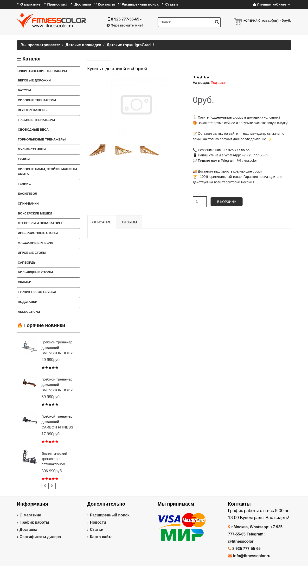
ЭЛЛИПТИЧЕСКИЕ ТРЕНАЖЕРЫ (42, 71)
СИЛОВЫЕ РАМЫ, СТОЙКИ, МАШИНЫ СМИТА (47, 171)
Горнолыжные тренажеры (42, 139)
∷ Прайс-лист (56, 4)
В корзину (226, 202)
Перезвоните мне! (125, 25)
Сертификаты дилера (40, 537)
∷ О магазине (28, 4)
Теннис (24, 184)
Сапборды (27, 262)
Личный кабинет (271, 4)
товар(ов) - (274, 20)
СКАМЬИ (24, 282)
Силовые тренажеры (37, 100)
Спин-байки (28, 203)
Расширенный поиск (109, 515)
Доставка (28, 530)
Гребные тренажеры (36, 120)
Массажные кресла (35, 243)
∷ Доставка (81, 4)
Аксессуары (29, 312)
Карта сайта (101, 537)
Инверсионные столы (38, 233)
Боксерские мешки (35, 213)
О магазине (30, 515)
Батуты (24, 90)
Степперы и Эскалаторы (40, 223)
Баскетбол (27, 193)
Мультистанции (32, 149)
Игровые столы (32, 252)
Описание (102, 222)
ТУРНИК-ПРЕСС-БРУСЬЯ (37, 292)
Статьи (96, 530)
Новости (98, 522)
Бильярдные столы (35, 272)
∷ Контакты (104, 4)
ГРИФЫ (24, 159)
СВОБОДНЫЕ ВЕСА (33, 129)
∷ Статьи (170, 4)
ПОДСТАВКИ (27, 302)
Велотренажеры (32, 110)
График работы (34, 522)
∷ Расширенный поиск (138, 4)
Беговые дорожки (34, 80)
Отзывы (129, 222)
